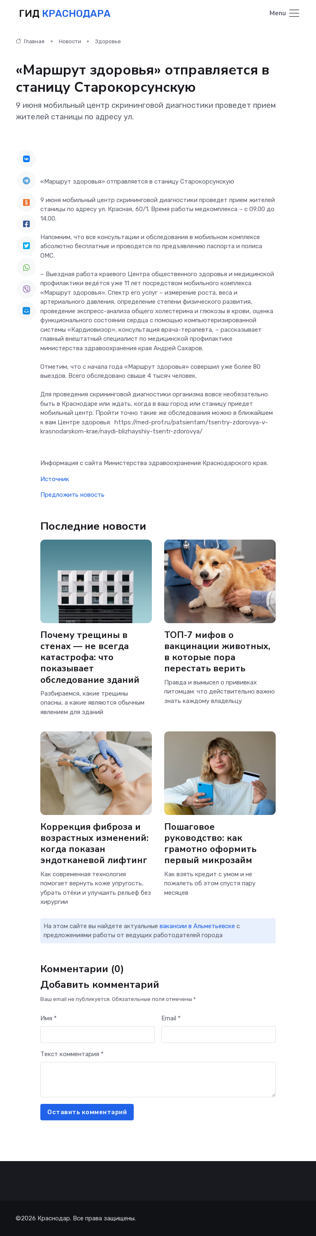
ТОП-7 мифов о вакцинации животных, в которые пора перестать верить (217, 652)
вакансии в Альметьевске (197, 925)
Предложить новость (72, 494)
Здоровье (108, 41)
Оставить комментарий (87, 1111)
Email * (171, 1018)
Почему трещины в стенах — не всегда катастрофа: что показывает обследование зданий (89, 657)
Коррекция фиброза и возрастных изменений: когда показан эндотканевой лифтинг (94, 843)
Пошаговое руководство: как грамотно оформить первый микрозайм (210, 843)
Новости (70, 41)
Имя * (48, 1018)
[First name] (97, 1034)
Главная (30, 41)
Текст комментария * (72, 1053)
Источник (54, 478)
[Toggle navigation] (285, 13)
